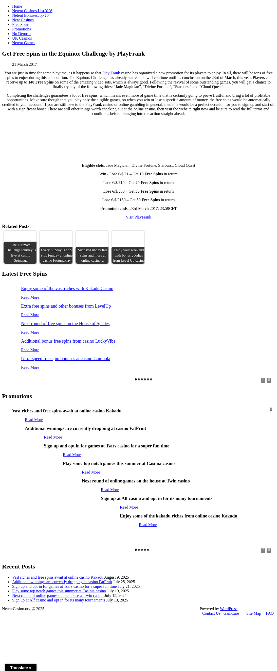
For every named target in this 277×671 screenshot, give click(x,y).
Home (17, 6)
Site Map (253, 613)
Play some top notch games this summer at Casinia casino (59, 591)
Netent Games (23, 43)
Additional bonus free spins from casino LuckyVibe (68, 341)
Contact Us (211, 613)
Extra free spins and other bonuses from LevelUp (66, 306)
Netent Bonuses (30, 15)
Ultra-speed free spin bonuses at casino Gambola (65, 358)
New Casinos (23, 20)
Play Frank (111, 73)
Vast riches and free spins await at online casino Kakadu (57, 577)
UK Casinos (22, 38)
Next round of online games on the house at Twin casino (57, 595)
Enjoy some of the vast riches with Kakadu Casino (67, 288)
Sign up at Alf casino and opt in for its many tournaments (58, 600)
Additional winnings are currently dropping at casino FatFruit (62, 582)
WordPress (228, 609)
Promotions (21, 29)
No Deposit (21, 33)
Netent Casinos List (32, 11)
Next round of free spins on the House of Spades (65, 323)
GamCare (231, 613)
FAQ (270, 613)
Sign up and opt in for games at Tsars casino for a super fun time (64, 586)
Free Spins (20, 24)
